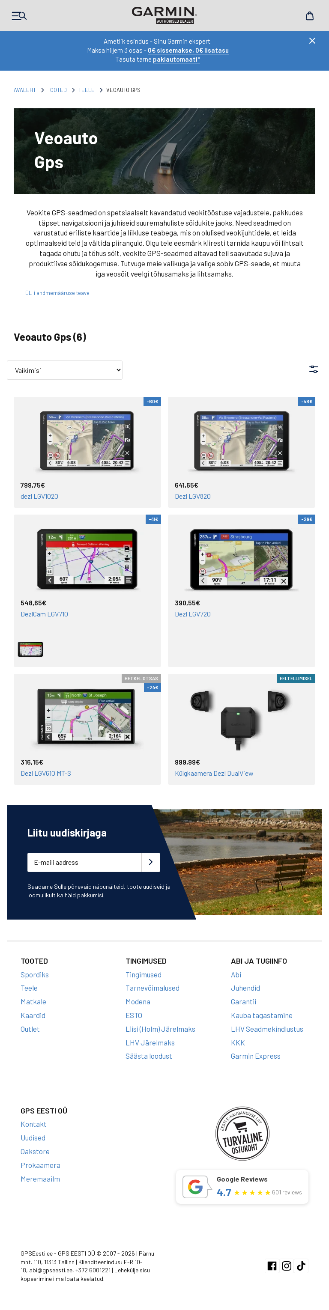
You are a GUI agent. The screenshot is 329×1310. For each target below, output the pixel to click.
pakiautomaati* (176, 59)
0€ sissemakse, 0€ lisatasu (188, 50)
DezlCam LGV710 (44, 614)
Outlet (30, 1028)
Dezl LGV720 (193, 614)
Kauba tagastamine (262, 1015)
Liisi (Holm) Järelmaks (160, 1028)
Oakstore (35, 1151)
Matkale (33, 1001)
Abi (236, 974)
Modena (138, 1001)
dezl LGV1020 (39, 496)
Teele (86, 89)
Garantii (243, 1001)
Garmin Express (256, 1055)
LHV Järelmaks (150, 1042)
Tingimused (144, 974)
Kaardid (33, 1015)
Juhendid (245, 987)
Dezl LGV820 (193, 496)
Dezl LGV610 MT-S (46, 773)
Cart (310, 16)
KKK (238, 1042)
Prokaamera (40, 1165)
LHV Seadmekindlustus (267, 1028)
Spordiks (35, 974)
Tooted (57, 89)
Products (19, 16)
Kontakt (34, 1123)
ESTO (134, 1015)
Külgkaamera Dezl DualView (214, 773)
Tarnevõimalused (152, 987)
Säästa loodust (149, 1055)
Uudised (33, 1137)
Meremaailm (40, 1178)
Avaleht (25, 89)
